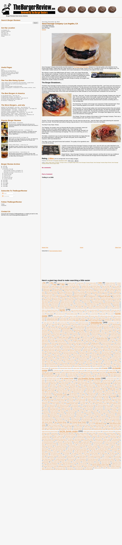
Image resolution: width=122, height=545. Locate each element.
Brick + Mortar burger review (59, 307)
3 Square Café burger (110, 283)
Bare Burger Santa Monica (92, 292)
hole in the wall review (92, 354)
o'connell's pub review (57, 397)
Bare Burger (61, 292)
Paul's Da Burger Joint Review (89, 404)
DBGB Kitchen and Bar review (110, 328)
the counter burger (85, 441)
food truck (112, 338)
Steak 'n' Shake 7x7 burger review (98, 434)
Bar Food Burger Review (52, 292)
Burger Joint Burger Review (108, 311)
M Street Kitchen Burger (66, 381)
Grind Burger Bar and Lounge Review (111, 347)
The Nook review (69, 450)
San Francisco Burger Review (78, 422)
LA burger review (63, 162)
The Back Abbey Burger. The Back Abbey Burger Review (69, 440)
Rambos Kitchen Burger (116, 412)
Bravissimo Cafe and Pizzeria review (68, 306)
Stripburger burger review (57, 437)
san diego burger (95, 420)
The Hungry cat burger (92, 446)
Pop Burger (45, 410)
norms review (60, 396)
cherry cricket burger (52, 324)
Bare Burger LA (69, 292)
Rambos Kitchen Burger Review (50, 413)
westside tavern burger (116, 464)
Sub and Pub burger (68, 437)
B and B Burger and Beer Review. (85, 289)
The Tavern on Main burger (70, 454)
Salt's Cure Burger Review (73, 420)
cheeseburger (96, 322)
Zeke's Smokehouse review (48, 469)
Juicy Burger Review (96, 363)
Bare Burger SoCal (103, 292)
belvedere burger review (47, 295)
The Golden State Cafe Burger (99, 444)
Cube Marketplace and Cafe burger (51, 328)
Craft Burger (53, 327)
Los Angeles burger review (73, 162)
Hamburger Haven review (88, 350)
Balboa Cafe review (110, 290)
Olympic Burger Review (80, 400)
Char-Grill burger (108, 320)
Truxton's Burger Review (80, 460)
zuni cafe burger (70, 469)
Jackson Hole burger (46, 360)
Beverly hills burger (105, 296)
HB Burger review (91, 351)
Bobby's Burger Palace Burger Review (50, 303)
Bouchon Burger (54, 305)
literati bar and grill (62, 376)
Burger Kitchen (50, 313)
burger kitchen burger (60, 313)
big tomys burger (117, 297)
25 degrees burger (61, 283)
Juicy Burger (87, 363)
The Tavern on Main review (84, 454)
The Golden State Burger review (84, 444)
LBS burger (95, 373)
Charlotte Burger (72, 322)
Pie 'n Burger (107, 406)
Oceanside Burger (50, 399)
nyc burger (113, 396)
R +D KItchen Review (103, 410)
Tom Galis (98, 457)
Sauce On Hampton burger (54, 425)
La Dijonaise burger (57, 370)
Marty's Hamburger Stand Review (68, 386)
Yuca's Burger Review (79, 467)
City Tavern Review (84, 324)
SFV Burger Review (78, 426)
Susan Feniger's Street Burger (59, 439)
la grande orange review (91, 370)
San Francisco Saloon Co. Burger (96, 422)
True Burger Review (47, 460)
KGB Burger (114, 366)
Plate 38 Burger (67, 409)
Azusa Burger (57, 289)
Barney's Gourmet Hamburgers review (82, 293)
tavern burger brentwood (79, 439)
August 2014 (7, 174)
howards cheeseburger (48, 357)
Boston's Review (45, 305)
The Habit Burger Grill (112, 444)
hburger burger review (106, 351)
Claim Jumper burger (94, 324)
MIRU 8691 (105, 389)
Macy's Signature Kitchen (94, 381)
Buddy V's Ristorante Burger (113, 307)
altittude (101, 284)
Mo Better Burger (89, 390)
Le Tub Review (81, 375)
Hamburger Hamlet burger (49, 350)
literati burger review (72, 376)
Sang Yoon (90, 423)
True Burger (118, 459)
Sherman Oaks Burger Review (58, 428)
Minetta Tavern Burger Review (93, 389)
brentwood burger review (100, 306)
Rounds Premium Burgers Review (62, 417)
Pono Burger (107, 409)
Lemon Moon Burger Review (102, 375)
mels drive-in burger (51, 387)
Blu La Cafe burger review (97, 300)
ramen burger (62, 413)
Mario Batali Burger (101, 384)
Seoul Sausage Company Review (54, 426)
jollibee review (80, 363)
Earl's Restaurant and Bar (72, 333)
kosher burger (76, 368)
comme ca (50, 325)
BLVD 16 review (87, 302)
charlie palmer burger (48, 322)
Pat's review (90, 403)
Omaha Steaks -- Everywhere (16, 122)
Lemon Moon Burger (90, 375)
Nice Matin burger (92, 394)
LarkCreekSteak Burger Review (99, 372)
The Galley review (72, 444)
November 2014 (8, 173)
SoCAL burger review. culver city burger (92, 431)
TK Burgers (51, 457)
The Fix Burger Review (51, 444)
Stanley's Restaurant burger (52, 434)
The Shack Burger (110, 451)
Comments (5, 196)
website (44, 29)
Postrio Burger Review (72, 410)
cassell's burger (84, 319)
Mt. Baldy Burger (89, 391)
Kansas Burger (100, 364)
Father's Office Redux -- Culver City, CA (18, 144)
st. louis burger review (110, 433)
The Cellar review (68, 441)
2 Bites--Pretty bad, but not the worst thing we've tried (14, 83)
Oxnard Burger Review (74, 402)
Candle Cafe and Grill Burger (53, 317)
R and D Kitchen (112, 410)
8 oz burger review (84, 284)
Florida (93, 338)
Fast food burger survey (94, 335)
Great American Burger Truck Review (51, 347)
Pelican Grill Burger (50, 406)
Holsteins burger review (64, 356)
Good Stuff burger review (95, 344)
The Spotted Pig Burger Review (91, 453)
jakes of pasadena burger (68, 360)
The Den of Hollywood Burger (111, 441)
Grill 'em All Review (65, 347)
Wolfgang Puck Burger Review (90, 466)
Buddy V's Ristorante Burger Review (50, 310)
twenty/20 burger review (93, 460)
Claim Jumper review (105, 324)
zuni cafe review (79, 469)
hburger (98, 351)
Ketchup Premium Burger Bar (65, 366)
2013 (4, 180)
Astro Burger (77, 287)
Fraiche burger (112, 340)
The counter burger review (97, 441)
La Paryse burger (102, 370)
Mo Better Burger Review (100, 390)
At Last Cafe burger (96, 287)
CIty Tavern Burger (74, 324)
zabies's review (97, 467)
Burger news (102, 313)
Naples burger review (91, 393)
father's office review (64, 337)
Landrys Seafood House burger (53, 372)
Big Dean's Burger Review (67, 297)
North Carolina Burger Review (71, 396)
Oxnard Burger (64, 402)
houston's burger (108, 356)
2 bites (51, 283)
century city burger (80, 320)
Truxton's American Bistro (59, 460)
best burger (69, 295)
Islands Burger (105, 359)
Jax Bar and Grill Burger (97, 360)
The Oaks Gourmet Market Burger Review (101, 450)
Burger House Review (78, 311)
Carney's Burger (63, 319)
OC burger (106, 397)
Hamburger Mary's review (109, 350)
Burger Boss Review (67, 311)
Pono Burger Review (116, 409)
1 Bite (44, 283)
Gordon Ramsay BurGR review (99, 346)
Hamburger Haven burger (75, 350)
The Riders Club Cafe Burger (80, 451)
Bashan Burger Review (97, 293)
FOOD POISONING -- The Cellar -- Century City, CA (13, 109)
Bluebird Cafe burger (54, 302)
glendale (87, 343)
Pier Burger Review (54, 407)
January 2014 (7, 178)
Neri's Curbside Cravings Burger (105, 393)
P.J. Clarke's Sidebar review (110, 402)
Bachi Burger (46, 290)
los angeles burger (67, 378)
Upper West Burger (76, 461)
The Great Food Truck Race (81, 67)
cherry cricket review (63, 324)
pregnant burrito (82, 410)
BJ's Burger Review (71, 299)
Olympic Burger (69, 400)
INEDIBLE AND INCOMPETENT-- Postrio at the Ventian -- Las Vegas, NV (19, 108)
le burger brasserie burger (115, 373)
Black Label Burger (46, 300)
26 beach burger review (91, 283)
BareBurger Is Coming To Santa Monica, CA (13, 171)
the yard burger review (51, 456)
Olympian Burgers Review (58, 400)
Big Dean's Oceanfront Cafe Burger (82, 297)
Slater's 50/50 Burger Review (52, 429)
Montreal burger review (78, 391)
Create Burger (70, 327)
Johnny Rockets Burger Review (48, 363)
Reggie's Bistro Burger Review (94, 415)
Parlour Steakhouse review (58, 403)
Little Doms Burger (89, 376)
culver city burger (65, 328)
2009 (4, 186)
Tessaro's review (107, 439)
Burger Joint (87, 311)
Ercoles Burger (75, 334)
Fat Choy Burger (104, 335)
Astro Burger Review (86, 287)
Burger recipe (110, 313)
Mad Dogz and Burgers (107, 381)
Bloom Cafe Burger (56, 300)
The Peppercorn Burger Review (65, 451)
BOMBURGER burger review (92, 303)
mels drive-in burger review (63, 387)
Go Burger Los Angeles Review (108, 343)
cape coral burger (64, 317)
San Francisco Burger (61, 422)
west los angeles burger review (100, 464)
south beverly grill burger (107, 431)
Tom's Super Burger (115, 457)
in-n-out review (73, 359)
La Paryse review (112, 370)
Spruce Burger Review (64, 433)
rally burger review (87, 412)
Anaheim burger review (110, 284)
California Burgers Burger (105, 316)
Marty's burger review (54, 386)
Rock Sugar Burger (80, 416)
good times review (50, 346)
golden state (76, 344)
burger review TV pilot (71, 316)
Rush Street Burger (76, 419)
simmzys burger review (97, 428)
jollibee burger (72, 363)
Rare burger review (80, 413)
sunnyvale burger (89, 437)
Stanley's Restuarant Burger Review (68, 434)
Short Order (69, 428)
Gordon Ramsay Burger (68, 346)
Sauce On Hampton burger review (69, 425)
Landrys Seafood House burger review (70, 372)
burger (62, 310)
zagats (104, 467)
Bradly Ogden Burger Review (105, 305)
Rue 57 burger (59, 419)
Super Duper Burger (112, 437)
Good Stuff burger (84, 344)
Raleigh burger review (70, 412)
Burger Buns (4, 75)
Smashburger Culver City (66, 429)
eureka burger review (104, 334)
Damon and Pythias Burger (79, 328)
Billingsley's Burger (47, 299)
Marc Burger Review (61, 384)
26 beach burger (80, 283)
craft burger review (61, 327)
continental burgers (93, 325)
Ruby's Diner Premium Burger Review (100, 417)
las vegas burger (111, 372)
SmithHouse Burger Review (100, 429)
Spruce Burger (54, 433)
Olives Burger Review (116, 399)
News (85, 394)
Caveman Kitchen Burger (51, 320)
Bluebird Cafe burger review (67, 302)
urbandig (97, 461)
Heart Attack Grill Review (84, 353)
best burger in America (79, 295)
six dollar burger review (108, 428)
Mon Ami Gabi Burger (51, 391)
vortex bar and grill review (94, 463)
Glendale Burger (95, 343)
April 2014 (6, 176)
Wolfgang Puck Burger (77, 466)
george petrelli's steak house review (76, 343)
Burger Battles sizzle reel (55, 311)
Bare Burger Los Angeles (79, 292)
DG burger (88, 330)
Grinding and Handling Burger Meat (9, 73)
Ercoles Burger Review (85, 334)
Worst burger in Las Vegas (59, 467)
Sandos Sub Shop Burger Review (79, 423)
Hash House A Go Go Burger (53, 351)
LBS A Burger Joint (87, 373)
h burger (94, 348)
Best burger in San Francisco (49, 296)
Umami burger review (55, 461)
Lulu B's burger (80, 380)
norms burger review (51, 396)
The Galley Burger (62, 444)
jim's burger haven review (70, 361)
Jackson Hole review (57, 360)
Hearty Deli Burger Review (107, 353)
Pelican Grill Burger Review (62, 406)
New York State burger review (75, 394)
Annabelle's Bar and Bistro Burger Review (90, 286)
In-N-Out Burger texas (63, 359)
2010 (4, 184)
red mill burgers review (110, 413)
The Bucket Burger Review (47, 441)
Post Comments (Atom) (55, 251)
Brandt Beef (116, 305)
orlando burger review (54, 402)
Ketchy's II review (106, 366)
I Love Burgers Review (105, 357)
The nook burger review (58, 450)
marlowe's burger (111, 384)
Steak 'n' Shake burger (112, 434)
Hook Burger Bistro (85, 356)
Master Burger (81, 386)
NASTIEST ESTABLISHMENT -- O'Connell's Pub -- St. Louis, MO (17, 112)
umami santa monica (66, 461)
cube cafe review (117, 327)
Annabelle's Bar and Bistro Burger (71, 286)
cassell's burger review (94, 319)
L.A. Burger (96, 368)
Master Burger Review (91, 386)
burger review (51, 162)
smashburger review (77, 429)
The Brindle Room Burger (88, 440)
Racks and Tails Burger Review (57, 412)
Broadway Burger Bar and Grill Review (97, 307)
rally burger (79, 412)
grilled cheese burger (89, 347)
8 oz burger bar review (73, 284)
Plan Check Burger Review (110, 407)
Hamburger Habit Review (115, 348)
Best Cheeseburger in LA (59, 295)
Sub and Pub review (79, 437)
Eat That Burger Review (84, 333)
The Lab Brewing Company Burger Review (57, 447)
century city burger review (95, 320)
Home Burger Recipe (75, 356)
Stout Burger (94, 436)
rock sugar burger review (91, 416)
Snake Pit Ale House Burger (113, 429)
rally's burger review (104, 412)
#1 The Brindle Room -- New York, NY (10, 95)
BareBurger (111, 292)
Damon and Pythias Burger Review (94, 328)
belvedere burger (115, 293)
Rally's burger (96, 412)
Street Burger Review (114, 436)
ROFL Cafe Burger (102, 416)
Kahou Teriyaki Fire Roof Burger (53, 364)
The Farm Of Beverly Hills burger (65, 443)
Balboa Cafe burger (100, 290)
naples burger (82, 393)
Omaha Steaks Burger (92, 400)
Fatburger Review (53, 337)
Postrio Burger (63, 410)
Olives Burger (107, 399)
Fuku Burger (52, 341)
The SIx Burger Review (55, 453)
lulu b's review (89, 380)
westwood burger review (64, 466)
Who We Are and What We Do (8, 71)
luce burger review (50, 380)
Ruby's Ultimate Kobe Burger (48, 419)
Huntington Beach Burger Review (82, 357)
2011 (4, 183)
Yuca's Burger (70, 467)
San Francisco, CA (5, 35)
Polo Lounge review (99, 409)
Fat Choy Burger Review (115, 335)
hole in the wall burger (66, 354)
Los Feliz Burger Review (111, 378)
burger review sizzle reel (58, 316)
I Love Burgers (94, 357)
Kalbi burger (83, 364)
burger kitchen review (72, 313)
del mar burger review (67, 330)
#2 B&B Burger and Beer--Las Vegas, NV (11, 96)
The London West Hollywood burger (58, 449)
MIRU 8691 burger (114, 389)
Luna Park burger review (108, 380)
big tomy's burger (95, 297)
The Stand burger (104, 453)
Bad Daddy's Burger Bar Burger (71, 290)
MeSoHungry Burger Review (87, 387)
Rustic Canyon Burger (100, 419)
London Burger (111, 376)
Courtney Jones (45, 327)
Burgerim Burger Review (83, 316)
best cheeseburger (62, 296)
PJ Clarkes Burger (76, 407)
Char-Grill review (117, 320)
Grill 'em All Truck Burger (77, 347)
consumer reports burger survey (80, 325)
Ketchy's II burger (96, 366)
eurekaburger (49, 335)
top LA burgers (71, 459)
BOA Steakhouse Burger (98, 302)
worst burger (49, 467)
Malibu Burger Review (63, 383)
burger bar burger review (104, 310)
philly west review (99, 406)
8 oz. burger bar (94, 284)
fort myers (68, 340)
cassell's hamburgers (105, 319)
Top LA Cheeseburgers (81, 459)
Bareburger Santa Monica (52, 293)
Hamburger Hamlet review (62, 350)
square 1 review (92, 433)
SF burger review (67, 426)
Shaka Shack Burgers (89, 426)
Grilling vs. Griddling (6, 74)
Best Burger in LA (91, 295)
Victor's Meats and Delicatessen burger (67, 463)
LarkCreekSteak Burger (85, 372)
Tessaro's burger (98, 439)
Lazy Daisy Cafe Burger (61, 373)
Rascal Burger (89, 413)
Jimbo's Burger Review (91, 361)
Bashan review (107, 293)
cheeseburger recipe (112, 322)
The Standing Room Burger (56, 454)
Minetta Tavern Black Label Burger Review (75, 389)
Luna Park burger (97, 380)
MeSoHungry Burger (74, 387)
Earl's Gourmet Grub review (59, 333)
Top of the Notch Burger (93, 459)
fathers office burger (76, 337)
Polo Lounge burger (88, 409)
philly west (82, 406)
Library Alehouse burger (116, 375)
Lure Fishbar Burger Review (53, 381)
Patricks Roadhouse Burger (101, 403)
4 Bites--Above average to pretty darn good (11, 86)
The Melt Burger (92, 449)
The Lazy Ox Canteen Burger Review (90, 447)
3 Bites (51, 158)
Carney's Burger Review (73, 319)
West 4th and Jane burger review (83, 464)
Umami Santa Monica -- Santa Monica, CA (19, 152)
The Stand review (113, 453)
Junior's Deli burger (106, 363)
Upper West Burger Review (88, 461)
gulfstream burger (77, 348)
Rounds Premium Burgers (47, 417)
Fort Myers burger (76, 340)
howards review (58, 357)
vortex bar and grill (82, 463)
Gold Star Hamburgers (52, 344)
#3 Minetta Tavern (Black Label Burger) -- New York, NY (14, 98)
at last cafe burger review (107, 287)
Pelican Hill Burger (74, 406)
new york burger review (60, 394)
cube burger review (108, 327)
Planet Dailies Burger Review (56, 409)
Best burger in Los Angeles (115, 295)
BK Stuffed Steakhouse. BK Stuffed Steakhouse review (107, 299)
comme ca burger (58, 325)
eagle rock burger (105, 331)
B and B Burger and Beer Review (69, 289)
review (104, 415)
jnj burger (100, 361)
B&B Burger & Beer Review (100, 289)
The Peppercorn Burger (52, 451)
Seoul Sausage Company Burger (86, 162)
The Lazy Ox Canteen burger (74, 447)
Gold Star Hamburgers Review (65, 344)
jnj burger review (107, 361)
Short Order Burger (78, 428)
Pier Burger (45, 407)
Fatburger (45, 337)
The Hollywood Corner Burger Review (77, 446)
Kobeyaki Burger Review (65, 368)
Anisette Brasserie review (56, 286)
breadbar (79, 306)
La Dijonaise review (67, 370)
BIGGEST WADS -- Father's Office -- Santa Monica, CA (14, 113)
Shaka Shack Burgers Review (102, 426)
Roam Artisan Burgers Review (67, 416)
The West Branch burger (97, 454)
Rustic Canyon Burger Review (112, 419)
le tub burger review (71, 375)
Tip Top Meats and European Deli (95, 456)
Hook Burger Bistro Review (97, 356)
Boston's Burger (115, 303)
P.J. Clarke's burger (84, 402)
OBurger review (98, 397)
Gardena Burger (91, 341)
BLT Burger (77, 300)
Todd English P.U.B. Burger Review (86, 457)
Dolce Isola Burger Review (68, 331)
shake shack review (46, 428)
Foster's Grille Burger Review (101, 340)
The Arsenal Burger (116, 439)
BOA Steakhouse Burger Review (112, 302)
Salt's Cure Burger (61, 420)
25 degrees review (71, 283)
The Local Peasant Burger (105, 447)
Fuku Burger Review (61, 341)
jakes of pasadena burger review (83, 360)
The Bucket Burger (115, 440)
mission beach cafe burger (62, 390)
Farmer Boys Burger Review (81, 335)
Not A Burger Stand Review (102, 396)
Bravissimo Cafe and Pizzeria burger (50, 306)
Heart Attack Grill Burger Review (70, 353)
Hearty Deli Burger (96, 353)
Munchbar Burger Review (109, 391)
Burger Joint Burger (96, 311)
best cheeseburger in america (76, 296)
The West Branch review (109, 454)
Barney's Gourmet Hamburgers (66, 293)
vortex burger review (106, 463)
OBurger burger (78, 397)
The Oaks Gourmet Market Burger (82, 450)
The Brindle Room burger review (102, 440)
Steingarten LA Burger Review (83, 436)
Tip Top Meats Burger (108, 456)
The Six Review (66, 453)
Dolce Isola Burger (56, 331)
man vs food (73, 383)
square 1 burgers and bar (81, 433)
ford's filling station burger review (57, 340)
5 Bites (62, 284)
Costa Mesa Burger (115, 325)
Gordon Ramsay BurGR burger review (83, 346)
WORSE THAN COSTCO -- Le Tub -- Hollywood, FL (13, 115)
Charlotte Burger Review (83, 322)
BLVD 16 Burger (78, 302)
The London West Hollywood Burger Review (77, 449)
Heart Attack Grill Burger (56, 353)
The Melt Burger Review (102, 449)
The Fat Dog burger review (110, 443)
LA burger (57, 162)
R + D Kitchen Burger (92, 410)
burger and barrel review (92, 310)
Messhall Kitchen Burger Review (57, 389)
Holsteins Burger (53, 356)
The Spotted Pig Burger (76, 453)
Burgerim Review (94, 316)
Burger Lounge (82, 313)
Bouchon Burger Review (65, 305)
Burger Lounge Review (93, 313)
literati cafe (80, 376)
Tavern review (90, 439)
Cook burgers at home (104, 325)
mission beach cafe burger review (77, 390)
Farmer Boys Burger (69, 335)
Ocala (112, 397)
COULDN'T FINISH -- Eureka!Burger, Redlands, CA (13, 111)
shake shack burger (115, 426)
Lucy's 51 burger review (70, 380)
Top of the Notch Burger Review (107, 459)
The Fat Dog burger (98, 443)
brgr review (116, 306)
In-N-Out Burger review (52, 359)
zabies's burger (89, 467)
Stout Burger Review (103, 436)
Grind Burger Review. (67, 348)
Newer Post (45, 247)
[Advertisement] (63, 232)
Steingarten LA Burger (70, 436)
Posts (4, 193)
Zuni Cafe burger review (60, 469)
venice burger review (116, 461)
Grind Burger (98, 347)
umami (117, 460)
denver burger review (79, 330)
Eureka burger (95, 334)
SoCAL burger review (54, 163)
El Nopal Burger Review (54, 334)
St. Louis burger (100, 433)
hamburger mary (98, 350)
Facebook (3, 205)
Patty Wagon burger (51, 404)
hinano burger (49, 354)
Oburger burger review (88, 397)
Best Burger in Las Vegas (101, 295)
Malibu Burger (54, 383)
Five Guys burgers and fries (62, 338)
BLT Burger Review (86, 300)
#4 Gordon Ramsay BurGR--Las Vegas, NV (11, 99)
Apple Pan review (115, 286)
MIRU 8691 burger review (48, 390)
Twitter (3, 204)
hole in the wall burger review (79, 354)
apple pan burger (105, 286)
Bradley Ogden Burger (92, 305)
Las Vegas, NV (4, 33)
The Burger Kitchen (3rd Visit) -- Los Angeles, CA (20, 130)
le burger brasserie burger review (50, 375)
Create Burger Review (79, 327)
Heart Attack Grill (45, 353)
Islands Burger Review (114, 359)
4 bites (54, 284)
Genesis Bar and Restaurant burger (104, 341)
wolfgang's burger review (103, 466)
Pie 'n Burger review (116, 406)
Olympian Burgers (47, 400)
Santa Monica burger (101, 423)
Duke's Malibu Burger (80, 331)
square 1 (72, 433)
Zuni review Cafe (88, 469)
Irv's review (97, 359)
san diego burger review (106, 420)
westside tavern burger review (49, 466)
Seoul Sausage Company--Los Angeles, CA (13, 170)
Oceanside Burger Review (61, 399)
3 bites (46, 162)
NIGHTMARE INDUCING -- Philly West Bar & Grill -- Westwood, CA (17, 114)
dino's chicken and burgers (107, 330)
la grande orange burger (79, 370)
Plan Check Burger (99, 407)
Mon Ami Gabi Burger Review (64, 391)
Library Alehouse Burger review (50, 376)
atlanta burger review (47, 289)
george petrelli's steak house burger (59, 343)
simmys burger (87, 428)
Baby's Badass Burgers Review (114, 289)
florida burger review (102, 338)
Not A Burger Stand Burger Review (87, 396)
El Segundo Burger (66, 334)
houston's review (117, 356)
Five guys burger (113, 337)
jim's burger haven (59, 361)
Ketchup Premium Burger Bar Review (82, 366)
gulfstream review (87, 348)
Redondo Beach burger (55, 415)
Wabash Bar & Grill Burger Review (54, 464)
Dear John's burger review (55, 330)
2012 (4, 181)
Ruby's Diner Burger (86, 417)
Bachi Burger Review (57, 290)
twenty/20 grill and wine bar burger (107, 460)
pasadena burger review (72, 403)
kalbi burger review (92, 364)
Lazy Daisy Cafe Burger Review (74, 373)
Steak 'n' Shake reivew (59, 436)
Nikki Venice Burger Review (110, 394)
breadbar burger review (88, 306)
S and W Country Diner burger (48, 420)
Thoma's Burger (70, 456)
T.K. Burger (70, 439)
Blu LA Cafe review (109, 300)
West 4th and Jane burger (68, 464)
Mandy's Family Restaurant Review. (85, 383)
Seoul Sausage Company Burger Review (102, 162)
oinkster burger (91, 399)
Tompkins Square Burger (61, 459)
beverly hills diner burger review (53, 297)
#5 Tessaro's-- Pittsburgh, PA (8, 100)
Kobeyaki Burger (54, 368)
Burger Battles (45, 311)
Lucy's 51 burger (59, 380)
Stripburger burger (46, 437)
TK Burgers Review (60, 457)
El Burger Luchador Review (112, 333)
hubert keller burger (68, 357)
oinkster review (99, 399)
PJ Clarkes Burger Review (87, 407)
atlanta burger (118, 287)
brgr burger (110, 306)
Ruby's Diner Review (114, 417)
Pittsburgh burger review (65, 407)
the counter (76, 441)
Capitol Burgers (90, 317)
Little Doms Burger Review (100, 376)
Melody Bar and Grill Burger (104, 386)
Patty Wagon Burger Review (63, 404)
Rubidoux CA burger (75, 417)
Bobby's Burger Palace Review (67, 303)
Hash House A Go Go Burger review (68, 351)
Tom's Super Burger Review (48, 459)
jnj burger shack (115, 361)
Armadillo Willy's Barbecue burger (49, 287)
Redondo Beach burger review (68, 415)
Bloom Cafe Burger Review (67, 300)
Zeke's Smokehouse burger (113, 467)
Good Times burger (107, 344)
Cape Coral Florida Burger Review (77, 317)
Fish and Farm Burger (87, 337)
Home (81, 247)
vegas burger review (105, 461)
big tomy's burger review (106, 297)
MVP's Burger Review (58, 393)
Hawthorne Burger (82, 351)
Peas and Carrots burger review (104, 404)
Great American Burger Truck (114, 346)
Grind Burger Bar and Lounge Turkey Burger (51, 348)
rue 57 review (67, 419)
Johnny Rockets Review (62, 363)
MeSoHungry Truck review (100, 387)
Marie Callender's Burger (73, 384)
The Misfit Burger (113, 449)
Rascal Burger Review (98, 413)
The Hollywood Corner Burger (60, 446)
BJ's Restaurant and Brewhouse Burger (85, 299)
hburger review (116, 351)
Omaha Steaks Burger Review (105, 400)
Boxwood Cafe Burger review (78, 305)
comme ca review (67, 325)
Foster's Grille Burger (88, 340)
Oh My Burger (72, 399)
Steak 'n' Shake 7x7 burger (83, 434)
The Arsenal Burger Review (49, 440)
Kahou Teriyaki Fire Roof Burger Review (70, 364)
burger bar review (115, 310)
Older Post (118, 247)
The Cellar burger (59, 441)
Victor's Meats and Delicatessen (50, 463)
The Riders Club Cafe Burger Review (97, 451)
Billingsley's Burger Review (59, 299)
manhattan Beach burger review (103, 383)
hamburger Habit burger (103, 348)
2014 (4, 167)
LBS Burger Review (103, 373)
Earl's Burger (114, 331)
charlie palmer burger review (61, 322)
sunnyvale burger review (100, 437)
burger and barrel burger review (78, 310)
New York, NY (4, 32)
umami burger (45, 461)
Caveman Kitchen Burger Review (66, 320)
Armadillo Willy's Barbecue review (65, 287)
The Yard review (61, 456)
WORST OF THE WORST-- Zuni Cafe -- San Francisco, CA (15, 107)
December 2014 (8, 169)
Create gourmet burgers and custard (94, 327)
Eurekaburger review (58, 335)
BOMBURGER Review (106, 303)
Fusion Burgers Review (81, 341)
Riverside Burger (111, 415)
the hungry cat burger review (105, 446)
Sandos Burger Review (52, 423)
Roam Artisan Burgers (54, 416)
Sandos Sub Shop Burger (64, 423)
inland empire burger (82, 359)
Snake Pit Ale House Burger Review (50, 431)
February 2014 (7, 177)
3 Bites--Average (5, 85)
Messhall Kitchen (111, 387)
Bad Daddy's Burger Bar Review (87, 290)
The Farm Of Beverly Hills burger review (83, 443)
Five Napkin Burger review (85, 338)
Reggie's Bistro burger (81, 415)
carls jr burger (110, 317)
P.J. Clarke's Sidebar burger (96, 402)
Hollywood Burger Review (105, 354)
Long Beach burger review (53, 378)
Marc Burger (53, 384)
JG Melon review (50, 361)
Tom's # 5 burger (105, 457)
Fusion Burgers (71, 341)
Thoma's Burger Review (81, 456)
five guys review (73, 338)
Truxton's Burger (70, 460)
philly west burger (90, 406)
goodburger (58, 346)
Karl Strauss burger (110, 364)
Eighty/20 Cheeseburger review (98, 333)
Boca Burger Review (80, 303)
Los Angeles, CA (5, 30)
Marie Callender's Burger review (88, 384)
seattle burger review (83, 425)
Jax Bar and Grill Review (109, 360)
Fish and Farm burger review (100, 337)
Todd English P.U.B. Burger (72, 457)
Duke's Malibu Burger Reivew (93, 331)
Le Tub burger (62, 375)
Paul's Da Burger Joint (76, 404)
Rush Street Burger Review (87, 419)
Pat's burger (82, 403)
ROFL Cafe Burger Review (113, 416)
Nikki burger (100, 394)
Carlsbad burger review (52, 319)
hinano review (57, 354)
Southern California (5, 31)
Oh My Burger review (81, 399)
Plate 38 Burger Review (77, 409)
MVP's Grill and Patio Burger (70, 393)
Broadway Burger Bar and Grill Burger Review (77, 307)
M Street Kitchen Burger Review (80, 381)
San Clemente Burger (85, 420)
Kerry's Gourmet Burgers (52, 366)
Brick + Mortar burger (46, 307)
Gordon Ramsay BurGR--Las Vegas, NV (18, 137)
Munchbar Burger (98, 391)
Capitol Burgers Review (100, 317)
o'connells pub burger (68, 397)
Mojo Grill (110, 390)
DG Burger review (96, 330)
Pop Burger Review (54, 410)
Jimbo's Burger (81, 361)
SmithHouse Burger (88, 429)
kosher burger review (86, 368)
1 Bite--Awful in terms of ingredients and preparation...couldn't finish (17, 82)
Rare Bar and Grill (70, 413)
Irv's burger (91, 359)
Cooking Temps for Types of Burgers (10, 72)
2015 (4, 166)
